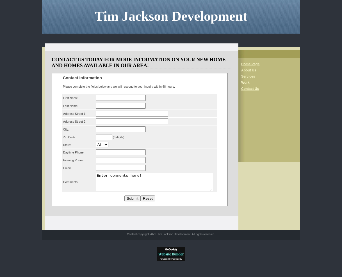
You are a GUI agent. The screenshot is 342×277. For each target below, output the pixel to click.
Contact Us (250, 89)
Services (248, 76)
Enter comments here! (153, 184)
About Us (248, 70)
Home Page (250, 64)
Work (245, 83)
